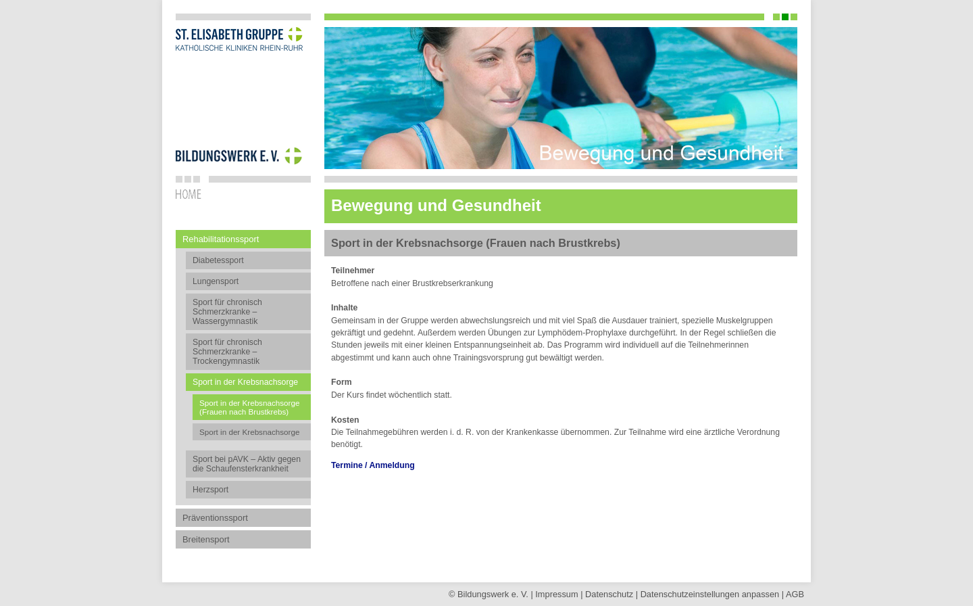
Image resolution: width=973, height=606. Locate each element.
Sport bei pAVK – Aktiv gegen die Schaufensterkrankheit (247, 463)
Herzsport (210, 489)
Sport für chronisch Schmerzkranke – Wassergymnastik (227, 312)
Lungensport (216, 281)
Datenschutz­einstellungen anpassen (710, 594)
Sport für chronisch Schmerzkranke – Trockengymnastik (227, 351)
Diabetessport (218, 260)
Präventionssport (215, 518)
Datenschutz (609, 594)
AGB (795, 594)
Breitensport (206, 539)
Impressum (556, 594)
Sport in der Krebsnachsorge (249, 431)
